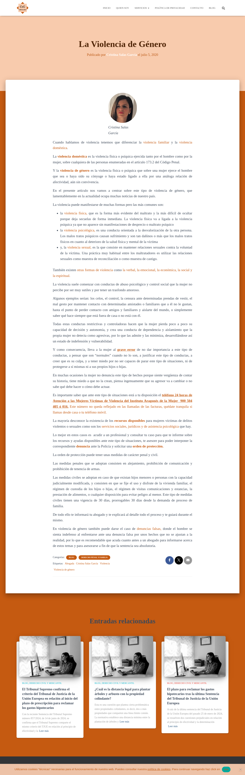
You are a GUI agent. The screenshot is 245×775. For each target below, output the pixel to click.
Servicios (142, 7)
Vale (226, 769)
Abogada (69, 563)
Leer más (44, 731)
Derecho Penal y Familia (94, 557)
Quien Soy (122, 7)
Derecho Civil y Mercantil (45, 683)
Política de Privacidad (170, 7)
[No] (240, 769)
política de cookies (159, 769)
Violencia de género (64, 569)
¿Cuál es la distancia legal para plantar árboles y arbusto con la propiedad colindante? (122, 693)
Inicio (106, 7)
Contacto (196, 7)
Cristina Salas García (87, 563)
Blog (212, 7)
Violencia (105, 563)
